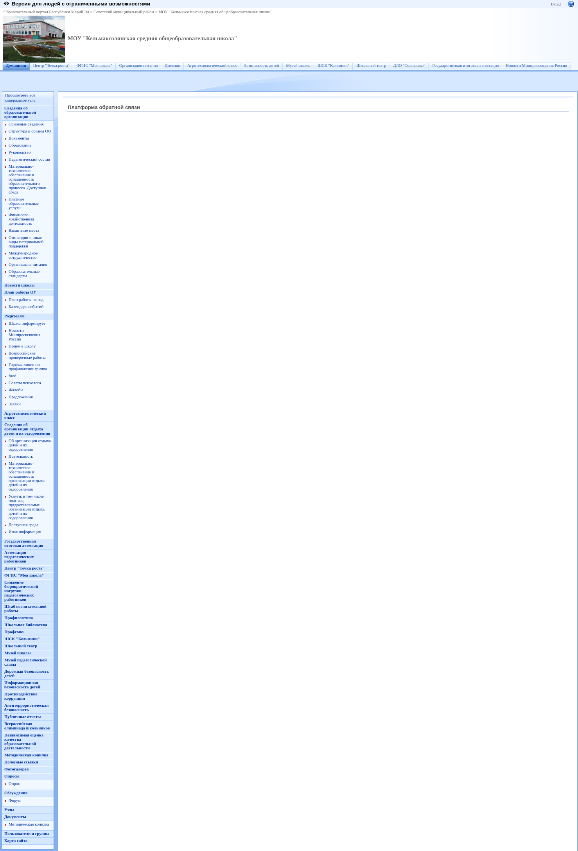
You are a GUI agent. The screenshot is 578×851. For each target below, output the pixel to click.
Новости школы (19, 285)
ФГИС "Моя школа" (94, 65)
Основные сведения (26, 124)
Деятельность (21, 456)
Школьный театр (371, 65)
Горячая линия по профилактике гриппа (28, 366)
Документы (19, 138)
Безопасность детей (261, 65)
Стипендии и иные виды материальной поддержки (26, 241)
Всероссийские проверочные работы (27, 355)
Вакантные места (24, 230)
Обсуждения (15, 793)
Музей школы (298, 65)
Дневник (172, 65)
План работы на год (26, 299)
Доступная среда (23, 525)
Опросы (12, 776)
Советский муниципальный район (123, 12)
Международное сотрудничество (23, 255)
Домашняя (16, 65)
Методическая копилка (26, 755)
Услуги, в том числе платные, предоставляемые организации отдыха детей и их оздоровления (27, 507)
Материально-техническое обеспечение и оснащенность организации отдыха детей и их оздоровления (27, 476)
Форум (15, 800)
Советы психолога (25, 383)
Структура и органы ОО (30, 131)
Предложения (21, 397)
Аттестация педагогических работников (19, 556)
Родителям (14, 316)
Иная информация (25, 532)
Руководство (20, 152)
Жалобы (16, 390)
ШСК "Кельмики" (333, 65)
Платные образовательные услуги (24, 203)
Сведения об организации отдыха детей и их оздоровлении (27, 429)
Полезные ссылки (21, 762)
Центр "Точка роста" (51, 65)
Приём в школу (22, 346)
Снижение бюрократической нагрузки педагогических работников (21, 591)
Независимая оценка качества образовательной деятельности (23, 741)
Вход (555, 4)
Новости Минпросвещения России (536, 65)
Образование (20, 145)
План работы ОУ (20, 292)
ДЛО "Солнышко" (409, 65)
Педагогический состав (29, 159)
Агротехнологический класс (212, 65)
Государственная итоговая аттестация (465, 65)
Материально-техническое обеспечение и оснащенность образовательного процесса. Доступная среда (27, 179)
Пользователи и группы (26, 833)
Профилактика (18, 618)
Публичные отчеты (22, 717)
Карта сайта (15, 840)
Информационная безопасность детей (22, 685)
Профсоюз (13, 632)
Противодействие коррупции (20, 696)
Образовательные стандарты (24, 273)
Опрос (14, 783)
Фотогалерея (16, 769)
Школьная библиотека (25, 625)
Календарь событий (26, 307)
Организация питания (138, 65)
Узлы (9, 810)
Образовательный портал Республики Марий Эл (46, 12)
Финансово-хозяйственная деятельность (21, 219)
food (12, 376)
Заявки (15, 404)
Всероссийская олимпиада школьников (27, 726)
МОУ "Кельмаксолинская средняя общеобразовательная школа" (214, 12)
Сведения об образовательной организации (20, 112)
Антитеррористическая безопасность (26, 707)
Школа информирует (27, 323)
